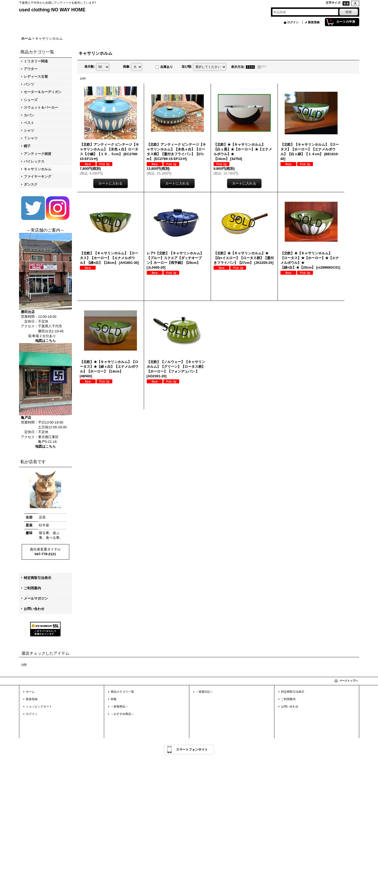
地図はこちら (45, 341)
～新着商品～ (119, 706)
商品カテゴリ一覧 (122, 691)
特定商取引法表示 (37, 578)
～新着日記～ (204, 691)
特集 (114, 699)
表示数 (89, 66)
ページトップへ (348, 680)
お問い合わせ (34, 609)
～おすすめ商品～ (122, 713)
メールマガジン (36, 598)
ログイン (293, 22)
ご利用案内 (32, 588)
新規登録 (314, 22)
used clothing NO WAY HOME (52, 9)
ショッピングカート (39, 706)
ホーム (30, 691)
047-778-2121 (45, 554)
